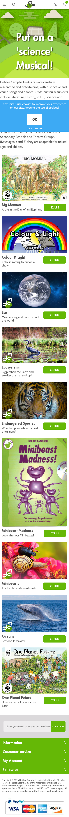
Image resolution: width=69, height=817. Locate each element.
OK (34, 123)
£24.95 (55, 207)
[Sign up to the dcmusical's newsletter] (34, 726)
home (30, 4)
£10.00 (54, 260)
